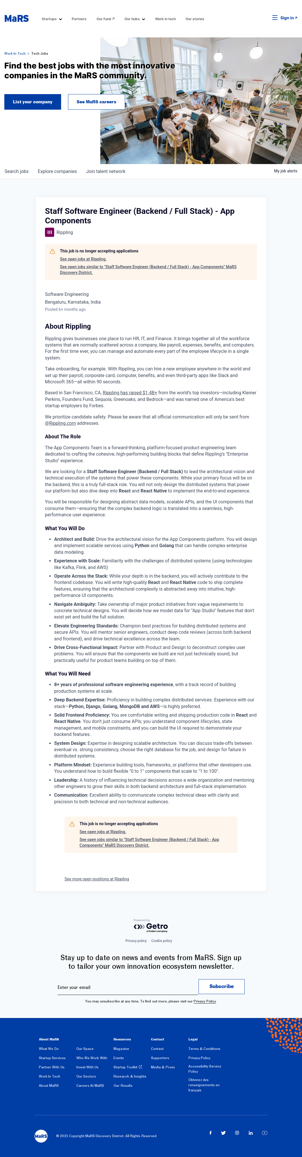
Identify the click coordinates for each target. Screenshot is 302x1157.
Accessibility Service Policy (204, 1069)
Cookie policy (161, 941)
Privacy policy (136, 941)
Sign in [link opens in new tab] (287, 17)
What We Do (49, 1049)
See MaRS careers (96, 102)
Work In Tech (15, 54)
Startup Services (52, 1058)
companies (57, 171)
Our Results (123, 1086)
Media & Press (163, 1067)
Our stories (195, 19)
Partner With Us (52, 1067)
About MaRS (49, 1086)
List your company (32, 102)
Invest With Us (87, 1067)
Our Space (85, 1049)
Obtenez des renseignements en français (204, 1085)
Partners (79, 19)
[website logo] (16, 18)
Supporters (160, 1058)
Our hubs (132, 19)
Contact (157, 1049)
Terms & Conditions (204, 1049)
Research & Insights (130, 1076)
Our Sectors (86, 1076)
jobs (17, 171)
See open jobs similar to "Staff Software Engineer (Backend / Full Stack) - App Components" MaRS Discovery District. (148, 269)
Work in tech (165, 19)
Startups (49, 19)
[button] (266, 17)
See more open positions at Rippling (97, 879)
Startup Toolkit (125, 1067)
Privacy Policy (205, 1001)
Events (119, 1058)
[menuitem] (51, 18)
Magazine (121, 1049)
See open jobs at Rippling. (83, 259)
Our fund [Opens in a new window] (104, 19)
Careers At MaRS (90, 1086)
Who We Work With (91, 1058)
